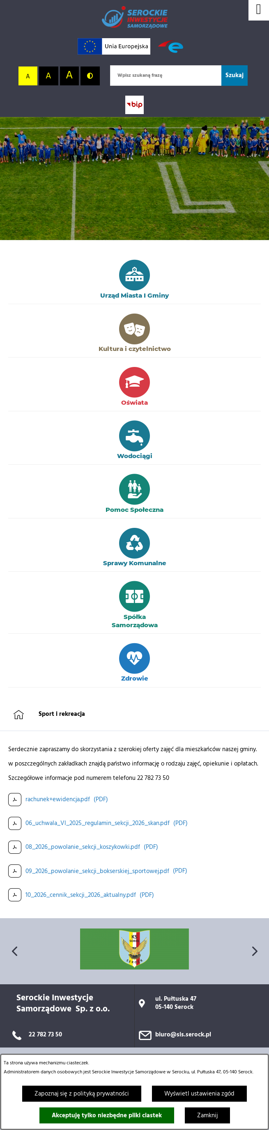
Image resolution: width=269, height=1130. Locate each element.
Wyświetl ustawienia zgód (199, 1094)
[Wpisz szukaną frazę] (165, 75)
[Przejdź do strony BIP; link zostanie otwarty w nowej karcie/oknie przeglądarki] (134, 105)
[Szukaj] (234, 75)
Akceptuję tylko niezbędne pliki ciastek (107, 1116)
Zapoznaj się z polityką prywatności (81, 1094)
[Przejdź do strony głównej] (134, 17)
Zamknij (207, 1116)
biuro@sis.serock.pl (183, 1035)
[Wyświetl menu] (258, 10)
